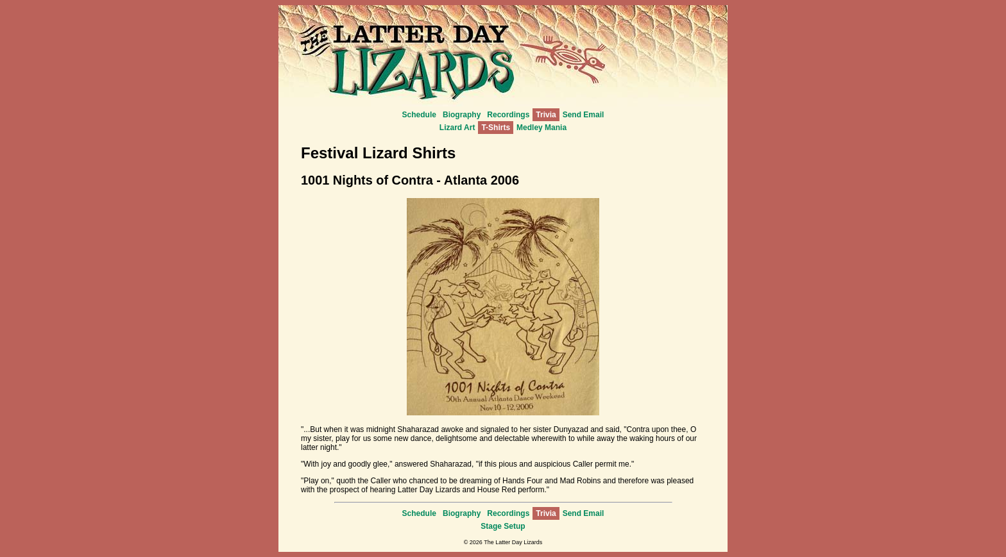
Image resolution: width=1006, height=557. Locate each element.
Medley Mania (541, 127)
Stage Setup (503, 526)
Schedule (419, 114)
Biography (462, 114)
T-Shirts (495, 127)
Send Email (583, 114)
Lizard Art (457, 127)
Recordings (508, 114)
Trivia (546, 114)
